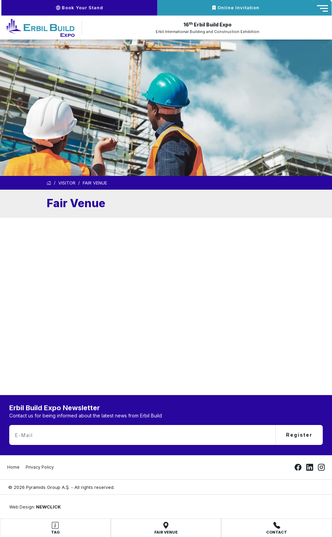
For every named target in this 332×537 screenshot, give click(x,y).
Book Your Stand (79, 7)
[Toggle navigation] (322, 8)
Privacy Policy (40, 467)
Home (13, 467)
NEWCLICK (48, 507)
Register (299, 435)
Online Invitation (235, 7)
